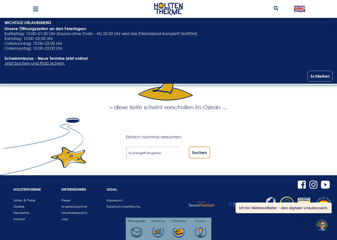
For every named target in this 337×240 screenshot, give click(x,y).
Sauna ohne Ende (75, 33)
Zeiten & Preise (24, 200)
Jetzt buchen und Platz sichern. (34, 63)
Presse (65, 200)
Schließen (320, 76)
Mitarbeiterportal (72, 213)
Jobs (64, 219)
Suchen (199, 152)
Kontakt (19, 219)
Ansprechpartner (72, 206)
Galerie (19, 206)
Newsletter (21, 213)
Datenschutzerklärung (117, 206)
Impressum (114, 200)
